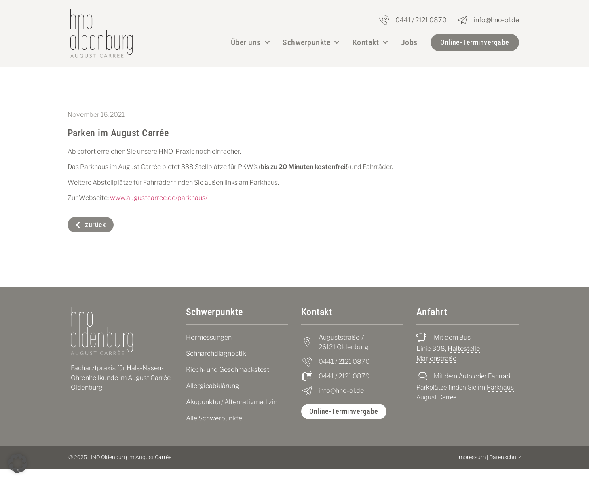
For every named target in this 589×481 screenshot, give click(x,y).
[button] (18, 463)
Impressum (471, 469)
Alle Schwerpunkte (214, 430)
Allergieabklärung (212, 398)
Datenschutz (505, 469)
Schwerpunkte (311, 42)
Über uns (250, 42)
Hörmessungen (209, 349)
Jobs (409, 42)
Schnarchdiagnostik (216, 365)
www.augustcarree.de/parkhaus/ (158, 210)
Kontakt (370, 42)
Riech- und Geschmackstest (227, 382)
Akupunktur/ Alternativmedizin (231, 414)
